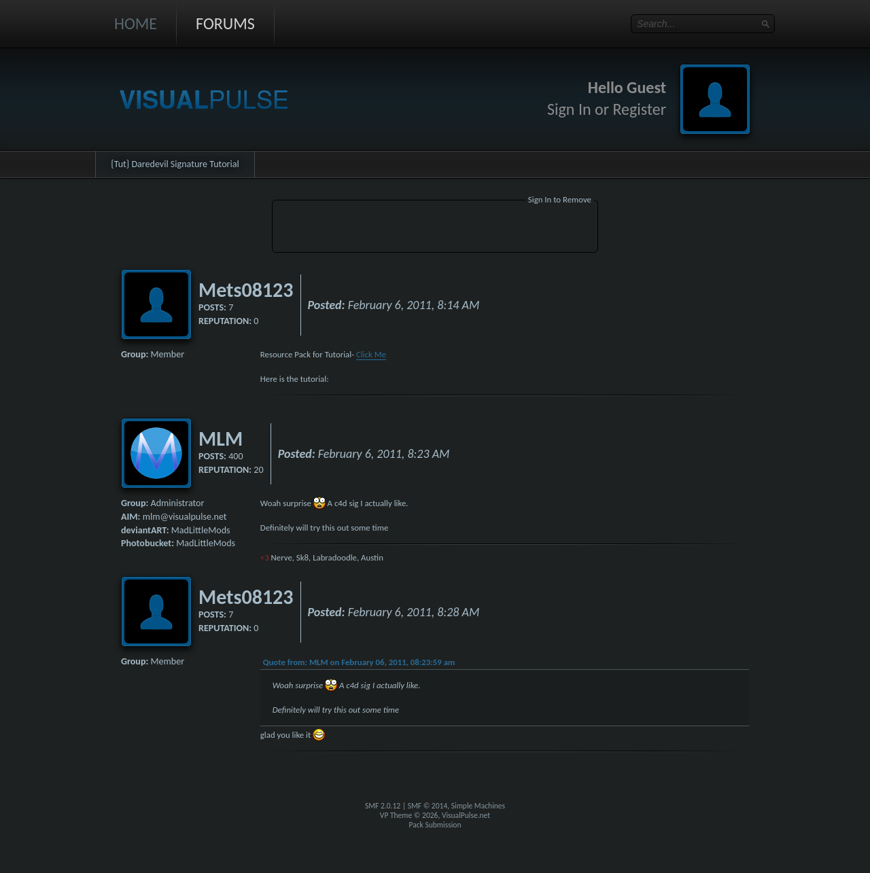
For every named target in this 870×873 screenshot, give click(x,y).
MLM (220, 438)
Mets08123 (246, 289)
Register (639, 109)
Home (135, 23)
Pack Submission (435, 825)
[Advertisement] (435, 228)
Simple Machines (478, 805)
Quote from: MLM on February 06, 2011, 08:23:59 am (359, 662)
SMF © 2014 (428, 805)
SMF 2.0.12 (382, 805)
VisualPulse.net (466, 815)
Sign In (569, 109)
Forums (225, 23)
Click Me (371, 354)
